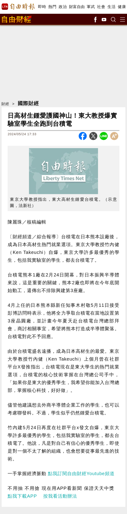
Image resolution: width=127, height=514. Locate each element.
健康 (122, 7)
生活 (111, 7)
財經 (5, 104)
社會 (101, 7)
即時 (42, 7)
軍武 (91, 7)
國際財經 (28, 103)
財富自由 (76, 7)
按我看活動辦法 (60, 496)
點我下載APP (22, 496)
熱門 (52, 7)
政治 (63, 7)
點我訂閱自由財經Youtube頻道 (81, 473)
